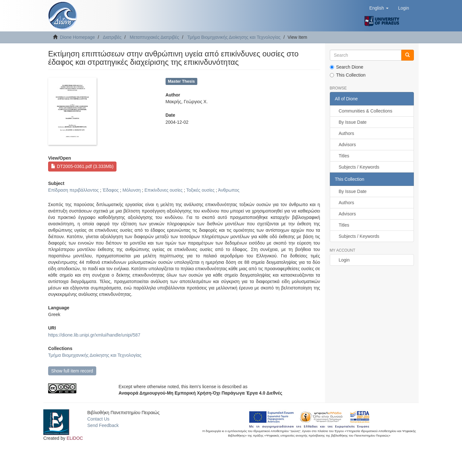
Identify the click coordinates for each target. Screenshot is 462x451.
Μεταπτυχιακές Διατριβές (154, 37)
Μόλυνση (132, 190)
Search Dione (347, 67)
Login (344, 260)
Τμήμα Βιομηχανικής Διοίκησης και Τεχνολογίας (234, 37)
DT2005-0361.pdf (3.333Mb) (82, 166)
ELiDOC (74, 438)
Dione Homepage (77, 37)
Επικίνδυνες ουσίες (163, 190)
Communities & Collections (365, 110)
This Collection (348, 75)
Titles (344, 155)
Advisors (347, 144)
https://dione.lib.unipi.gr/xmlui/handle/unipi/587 (94, 335)
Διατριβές (112, 37)
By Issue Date (353, 122)
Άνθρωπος (229, 190)
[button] (378, 8)
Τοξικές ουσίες (200, 190)
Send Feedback (103, 425)
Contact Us (98, 419)
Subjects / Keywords (359, 167)
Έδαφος (111, 190)
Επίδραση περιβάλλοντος (73, 190)
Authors (346, 133)
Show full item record (72, 370)
